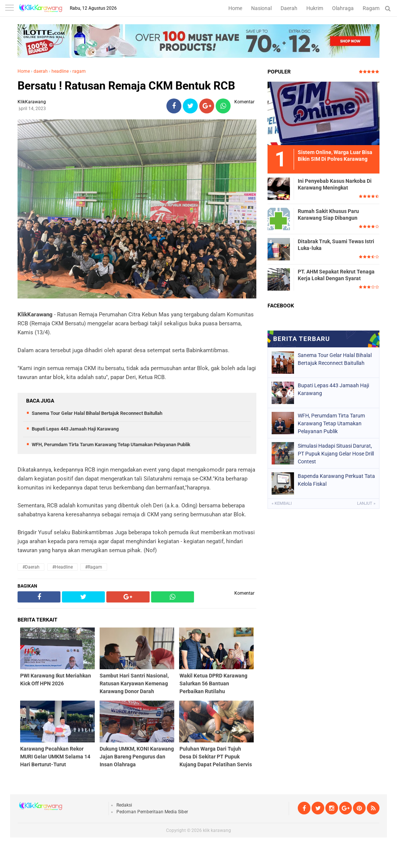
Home (235, 8)
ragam (79, 71)
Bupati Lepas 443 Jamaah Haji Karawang (75, 429)
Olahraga (343, 8)
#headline (62, 567)
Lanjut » (366, 503)
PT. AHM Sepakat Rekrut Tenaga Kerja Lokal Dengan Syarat (336, 275)
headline (60, 71)
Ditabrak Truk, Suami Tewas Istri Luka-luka (336, 244)
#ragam (93, 567)
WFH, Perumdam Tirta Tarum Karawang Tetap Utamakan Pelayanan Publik (111, 444)
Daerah (289, 8)
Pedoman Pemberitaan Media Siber (152, 811)
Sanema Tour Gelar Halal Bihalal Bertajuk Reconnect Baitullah (97, 413)
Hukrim (314, 8)
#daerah (31, 567)
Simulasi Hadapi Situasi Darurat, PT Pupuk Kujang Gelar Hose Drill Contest (336, 453)
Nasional (261, 8)
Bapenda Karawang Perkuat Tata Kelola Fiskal (336, 480)
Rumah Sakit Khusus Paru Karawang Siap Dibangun (328, 214)
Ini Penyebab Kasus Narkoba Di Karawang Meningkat (335, 184)
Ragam (371, 8)
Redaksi (124, 805)
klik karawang (217, 830)
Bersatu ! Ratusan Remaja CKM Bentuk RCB (126, 85)
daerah (41, 71)
